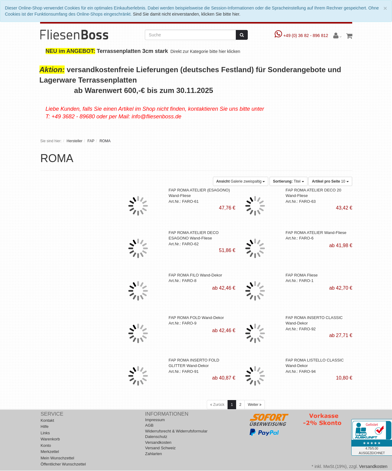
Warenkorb (50, 439)
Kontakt (47, 420)
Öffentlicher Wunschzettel (63, 464)
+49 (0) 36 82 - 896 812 (302, 35)
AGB (149, 425)
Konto (46, 445)
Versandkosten (158, 442)
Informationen (166, 414)
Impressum (155, 419)
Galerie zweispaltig (240, 181)
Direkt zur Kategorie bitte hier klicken (206, 51)
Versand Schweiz (160, 448)
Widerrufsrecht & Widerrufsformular (176, 431)
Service (52, 414)
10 (330, 181)
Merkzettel (50, 451)
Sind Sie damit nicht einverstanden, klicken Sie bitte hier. (186, 14)
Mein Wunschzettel (57, 458)
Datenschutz (156, 436)
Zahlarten (153, 453)
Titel (288, 181)
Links (45, 433)
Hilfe (45, 426)
